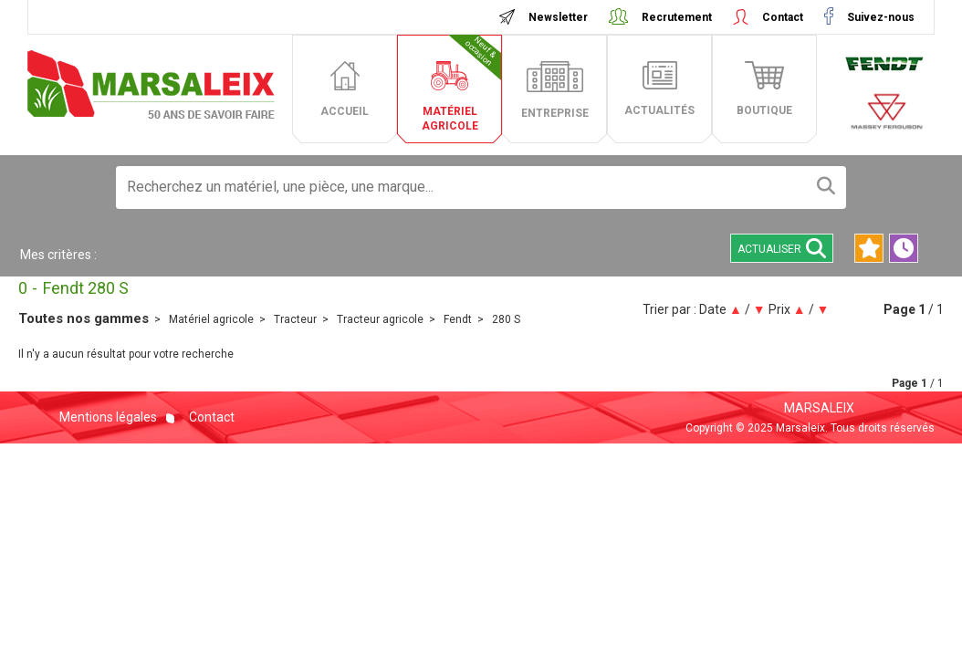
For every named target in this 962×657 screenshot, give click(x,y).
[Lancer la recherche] (826, 187)
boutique (764, 110)
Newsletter (558, 17)
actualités (659, 110)
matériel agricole (462, 83)
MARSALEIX (819, 408)
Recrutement (677, 17)
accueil (344, 111)
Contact (782, 17)
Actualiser (781, 248)
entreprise (555, 113)
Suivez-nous (879, 17)
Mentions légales (108, 417)
